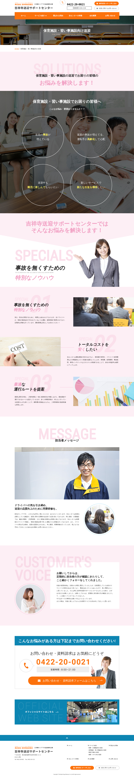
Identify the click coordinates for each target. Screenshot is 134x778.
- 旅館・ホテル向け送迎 (94, 754)
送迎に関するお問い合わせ (107, 8)
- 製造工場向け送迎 (93, 752)
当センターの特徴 (73, 759)
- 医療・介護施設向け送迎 (95, 748)
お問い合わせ (113, 759)
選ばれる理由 (113, 745)
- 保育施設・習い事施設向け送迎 (97, 750)
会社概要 (91, 759)
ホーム (69, 745)
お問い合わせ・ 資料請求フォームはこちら (67, 680)
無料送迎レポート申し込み (107, 3)
